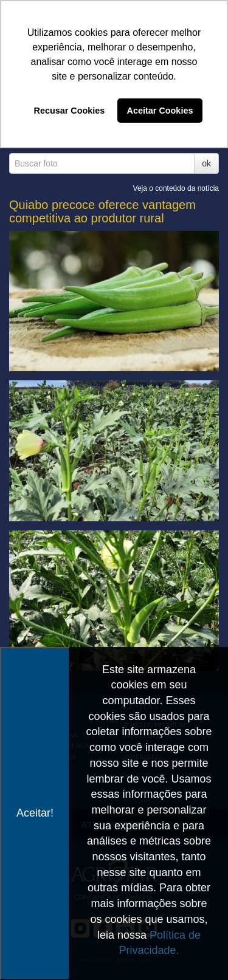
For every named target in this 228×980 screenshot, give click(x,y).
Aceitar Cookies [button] (160, 110)
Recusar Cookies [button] (69, 110)
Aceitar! (35, 813)
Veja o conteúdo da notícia (176, 188)
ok (206, 163)
